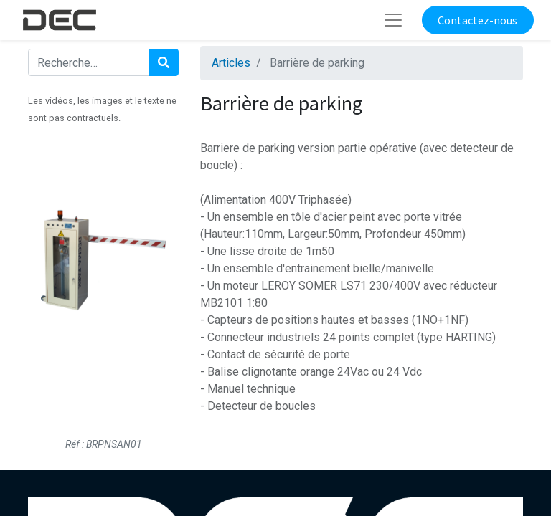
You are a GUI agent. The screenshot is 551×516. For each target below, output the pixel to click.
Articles (231, 63)
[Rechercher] (164, 62)
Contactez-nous (477, 20)
